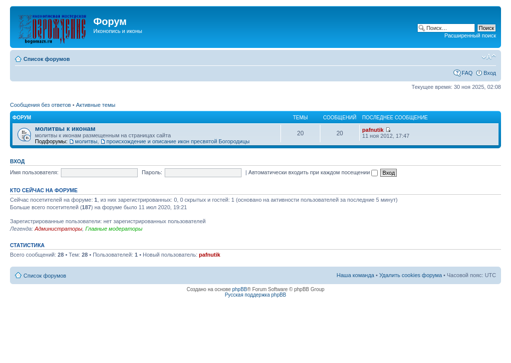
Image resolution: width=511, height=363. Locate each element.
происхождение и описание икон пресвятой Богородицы (178, 141)
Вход (490, 73)
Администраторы (58, 229)
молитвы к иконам (65, 128)
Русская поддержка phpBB (255, 295)
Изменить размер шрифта (489, 56)
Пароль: (152, 172)
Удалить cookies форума (410, 275)
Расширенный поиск (470, 35)
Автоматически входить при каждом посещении (313, 172)
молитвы (86, 141)
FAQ (467, 73)
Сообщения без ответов (40, 105)
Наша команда (355, 275)
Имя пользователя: (34, 172)
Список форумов (46, 59)
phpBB (239, 289)
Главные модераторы (113, 229)
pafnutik (373, 130)
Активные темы (95, 105)
